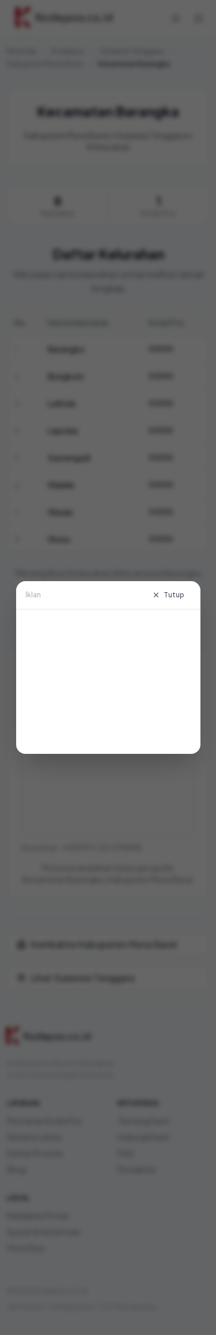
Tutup (168, 594)
